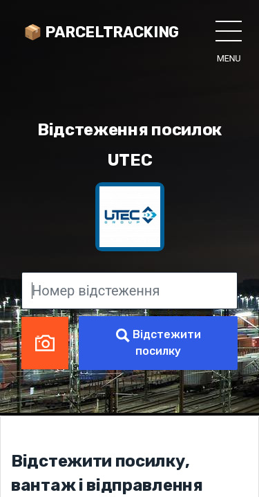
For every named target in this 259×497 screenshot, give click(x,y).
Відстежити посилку (158, 343)
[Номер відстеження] (129, 290)
